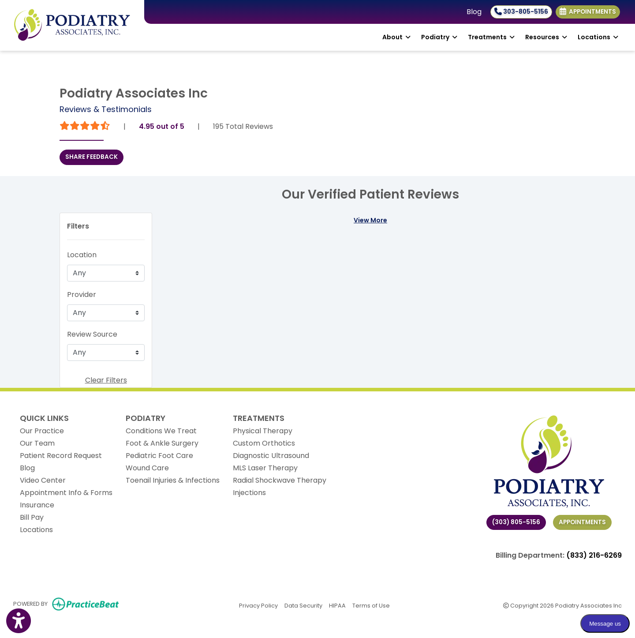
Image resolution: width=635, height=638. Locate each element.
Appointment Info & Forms (66, 493)
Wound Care (147, 468)
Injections (249, 493)
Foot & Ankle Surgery (162, 443)
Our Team (37, 443)
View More (370, 220)
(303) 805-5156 (516, 522)
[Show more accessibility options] (19, 621)
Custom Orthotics (264, 443)
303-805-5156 (521, 12)
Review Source (92, 334)
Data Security (303, 605)
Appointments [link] (588, 12)
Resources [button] (546, 37)
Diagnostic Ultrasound (271, 455)
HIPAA (337, 605)
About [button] (396, 37)
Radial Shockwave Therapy (279, 480)
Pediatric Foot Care (159, 455)
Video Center (43, 480)
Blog (474, 12)
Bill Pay (32, 517)
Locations (36, 530)
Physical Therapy (262, 431)
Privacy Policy (258, 605)
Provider (81, 294)
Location (82, 255)
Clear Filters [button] (106, 380)
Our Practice (42, 431)
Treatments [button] (491, 37)
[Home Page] (72, 25)
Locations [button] (598, 37)
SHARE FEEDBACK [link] (91, 157)
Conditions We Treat (161, 431)
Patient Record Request (61, 455)
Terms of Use (371, 605)
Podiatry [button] (439, 37)
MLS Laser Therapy (265, 468)
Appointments (582, 522)
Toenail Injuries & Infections (173, 480)
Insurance (37, 505)
